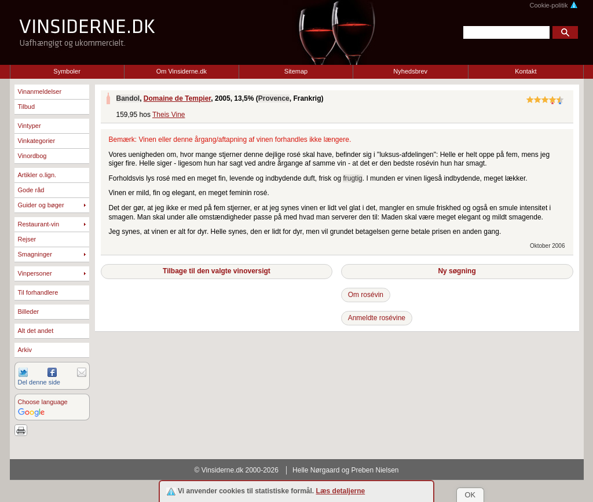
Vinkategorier (37, 140)
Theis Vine (168, 115)
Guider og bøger (41, 204)
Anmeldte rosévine (376, 318)
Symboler (66, 71)
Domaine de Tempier (177, 98)
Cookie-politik (553, 5)
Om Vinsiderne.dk (181, 71)
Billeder (28, 311)
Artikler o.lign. (37, 174)
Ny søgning (456, 271)
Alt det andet (36, 330)
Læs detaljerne (340, 491)
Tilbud (26, 106)
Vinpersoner (35, 273)
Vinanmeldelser (40, 91)
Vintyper (29, 125)
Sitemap (296, 71)
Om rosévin (365, 295)
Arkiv (25, 349)
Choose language (43, 401)
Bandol (128, 98)
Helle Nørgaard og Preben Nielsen (345, 470)
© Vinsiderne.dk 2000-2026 (237, 470)
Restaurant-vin (39, 224)
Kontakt (525, 71)
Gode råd (31, 189)
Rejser (27, 239)
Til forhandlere (38, 292)
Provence (274, 98)
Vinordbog (32, 155)
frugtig (352, 178)
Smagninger (35, 254)
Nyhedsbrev (410, 71)
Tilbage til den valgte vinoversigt (216, 271)
